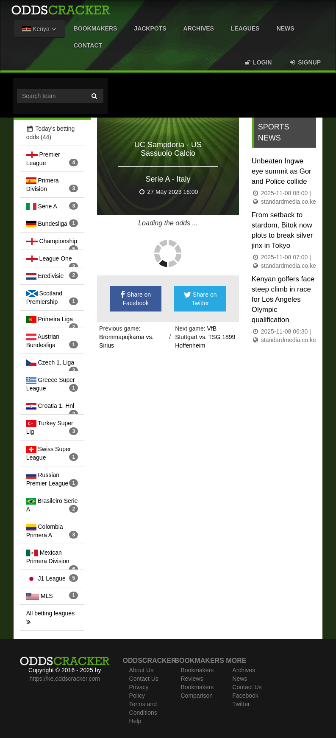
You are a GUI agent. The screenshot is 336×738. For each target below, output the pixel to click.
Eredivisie (45, 275)
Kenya (39, 28)
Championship (51, 241)
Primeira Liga (49, 319)
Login (258, 62)
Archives (198, 28)
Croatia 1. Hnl (50, 405)
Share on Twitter (200, 298)
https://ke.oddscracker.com (64, 678)
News (285, 28)
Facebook (245, 695)
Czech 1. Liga (50, 362)
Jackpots (150, 28)
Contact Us (143, 678)
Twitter (241, 704)
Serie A (41, 206)
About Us (141, 670)
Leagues (245, 28)
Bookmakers (95, 28)
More (236, 660)
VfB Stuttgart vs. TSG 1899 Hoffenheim (205, 337)
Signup (305, 62)
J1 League (46, 578)
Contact (88, 45)
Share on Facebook (135, 298)
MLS (39, 595)
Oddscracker (149, 660)
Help (135, 721)
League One (49, 258)
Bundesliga (46, 223)
